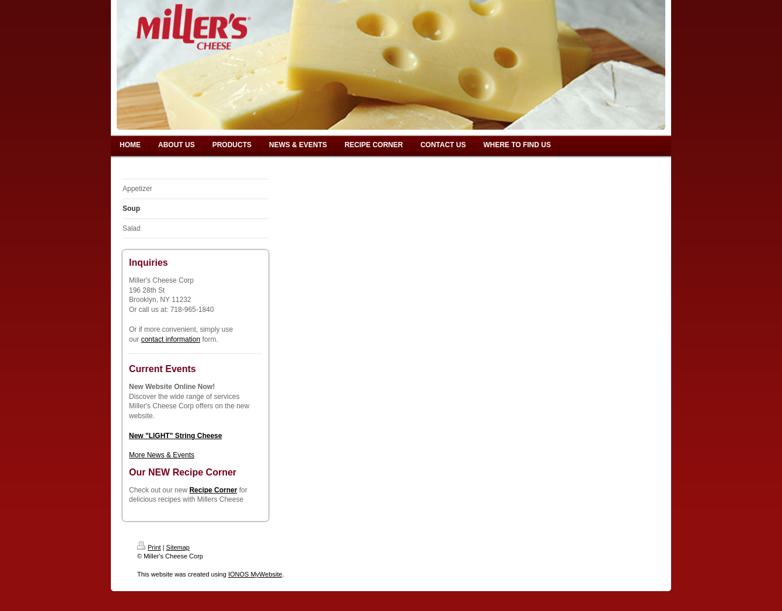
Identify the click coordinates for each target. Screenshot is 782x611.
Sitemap (178, 547)
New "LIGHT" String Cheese (175, 436)
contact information (170, 339)
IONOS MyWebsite (255, 574)
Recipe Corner (213, 490)
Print (149, 547)
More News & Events (161, 455)
